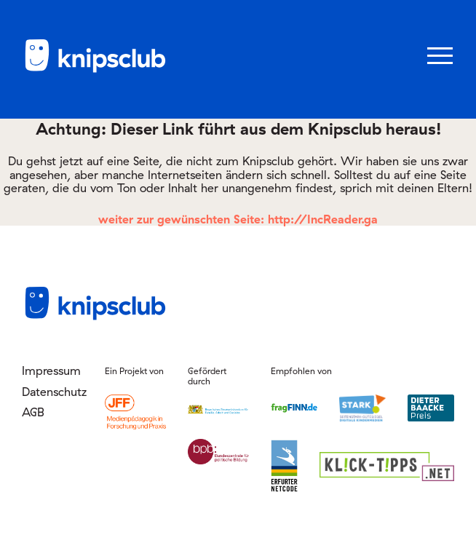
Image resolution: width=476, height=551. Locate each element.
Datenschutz (52, 391)
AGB (33, 412)
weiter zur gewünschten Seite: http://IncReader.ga (238, 219)
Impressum (51, 370)
